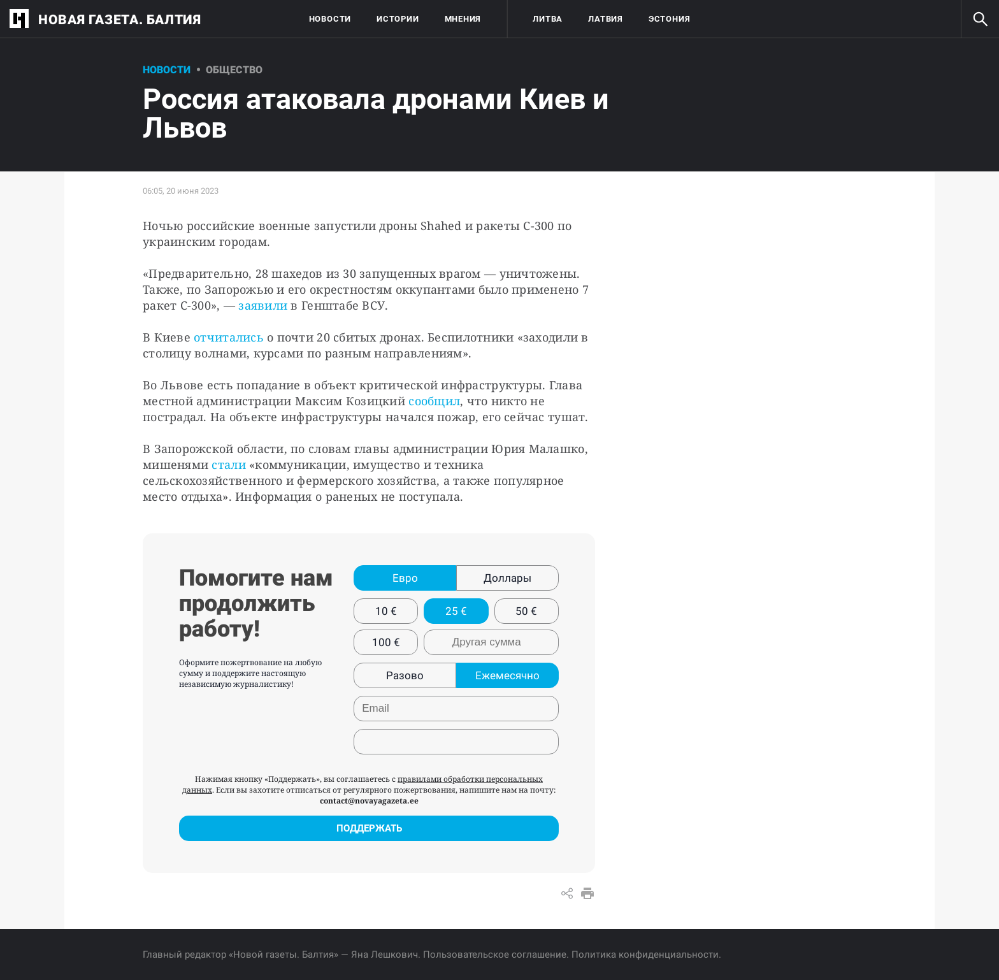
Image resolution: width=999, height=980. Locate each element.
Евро (405, 578)
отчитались (229, 337)
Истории (398, 19)
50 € (526, 611)
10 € (386, 611)
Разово (405, 675)
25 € (456, 611)
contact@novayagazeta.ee (369, 800)
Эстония (669, 19)
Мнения (463, 19)
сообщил (434, 400)
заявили (262, 305)
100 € (386, 642)
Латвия (605, 19)
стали (228, 464)
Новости (330, 19)
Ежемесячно (507, 675)
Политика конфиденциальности (645, 954)
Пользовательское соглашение (494, 954)
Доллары (507, 578)
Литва (548, 19)
